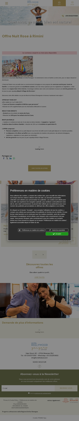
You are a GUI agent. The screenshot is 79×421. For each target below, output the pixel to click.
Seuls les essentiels (57, 230)
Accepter (57, 234)
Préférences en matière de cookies (31, 230)
